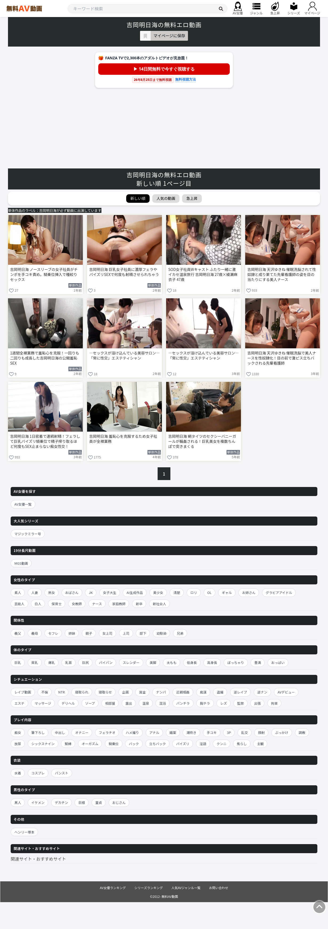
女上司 (107, 633)
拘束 (274, 703)
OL (209, 592)
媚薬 (173, 732)
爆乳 (51, 662)
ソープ (90, 703)
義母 (34, 633)
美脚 (153, 662)
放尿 (17, 743)
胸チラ (205, 703)
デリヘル (68, 703)
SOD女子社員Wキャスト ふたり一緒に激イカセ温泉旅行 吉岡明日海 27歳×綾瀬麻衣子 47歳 (202, 274)
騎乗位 (114, 743)
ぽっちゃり (235, 662)
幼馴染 (162, 633)
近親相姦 (183, 692)
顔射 (261, 732)
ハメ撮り (132, 732)
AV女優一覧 (23, 504)
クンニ (221, 743)
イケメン (38, 802)
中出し (60, 732)
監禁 (240, 703)
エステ (19, 703)
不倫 (44, 692)
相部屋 (110, 703)
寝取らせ (105, 692)
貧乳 (34, 662)
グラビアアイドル (279, 592)
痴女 (17, 732)
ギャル (227, 592)
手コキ (212, 732)
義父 (17, 633)
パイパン (105, 662)
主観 (260, 743)
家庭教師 (118, 603)
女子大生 (109, 592)
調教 (302, 732)
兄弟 (180, 633)
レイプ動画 (22, 692)
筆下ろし (38, 732)
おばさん (72, 592)
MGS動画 (21, 563)
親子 (88, 633)
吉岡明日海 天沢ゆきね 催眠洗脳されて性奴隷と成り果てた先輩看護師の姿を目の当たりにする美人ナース (281, 274)
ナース (97, 603)
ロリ (193, 592)
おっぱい (278, 662)
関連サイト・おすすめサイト (38, 859)
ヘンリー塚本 (24, 832)
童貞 (98, 802)
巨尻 (85, 662)
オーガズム (90, 743)
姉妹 (71, 633)
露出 (128, 703)
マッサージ (43, 703)
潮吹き (191, 732)
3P (229, 732)
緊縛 (68, 743)
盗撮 (220, 692)
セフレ (53, 633)
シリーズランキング (148, 887)
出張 (257, 703)
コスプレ (38, 772)
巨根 (81, 802)
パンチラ (183, 703)
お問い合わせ (218, 887)
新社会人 (159, 603)
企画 (125, 692)
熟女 (51, 592)
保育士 (57, 603)
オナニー (81, 732)
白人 (38, 603)
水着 (17, 772)
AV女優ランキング (113, 887)
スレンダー (131, 662)
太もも (172, 662)
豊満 (257, 662)
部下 (143, 633)
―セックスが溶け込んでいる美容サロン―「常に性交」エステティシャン (124, 355)
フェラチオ (107, 732)
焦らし (242, 743)
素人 (17, 592)
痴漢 (203, 692)
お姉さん (248, 592)
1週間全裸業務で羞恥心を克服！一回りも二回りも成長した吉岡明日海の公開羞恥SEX (44, 358)
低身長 (192, 662)
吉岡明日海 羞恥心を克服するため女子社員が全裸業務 (123, 439)
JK (91, 592)
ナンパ (161, 692)
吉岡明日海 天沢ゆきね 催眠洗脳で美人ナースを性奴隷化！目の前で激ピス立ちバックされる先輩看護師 (281, 358)
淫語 (203, 743)
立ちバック (157, 743)
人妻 (34, 592)
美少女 (158, 592)
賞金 (142, 692)
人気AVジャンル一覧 (185, 887)
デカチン (61, 802)
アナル (154, 732)
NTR (61, 692)
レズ (223, 703)
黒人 (17, 802)
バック (134, 743)
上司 (126, 633)
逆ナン (262, 692)
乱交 (244, 732)
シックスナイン (43, 743)
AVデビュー (286, 692)
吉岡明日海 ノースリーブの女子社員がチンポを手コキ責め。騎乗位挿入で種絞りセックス (44, 274)
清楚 (176, 592)
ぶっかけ (281, 732)
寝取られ (81, 692)
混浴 (162, 703)
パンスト (61, 772)
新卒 (139, 603)
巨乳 (17, 662)
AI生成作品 (134, 592)
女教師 (77, 603)
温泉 (145, 703)
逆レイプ (240, 692)
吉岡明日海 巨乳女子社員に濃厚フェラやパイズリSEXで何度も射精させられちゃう (124, 272)
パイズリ (182, 743)
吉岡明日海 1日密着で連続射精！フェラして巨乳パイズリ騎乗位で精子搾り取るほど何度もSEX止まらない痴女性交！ (45, 441)
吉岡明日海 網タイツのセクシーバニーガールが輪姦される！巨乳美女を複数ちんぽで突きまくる (202, 441)
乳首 (68, 662)
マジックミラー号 (27, 533)
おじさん (119, 802)
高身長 (212, 662)
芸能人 (19, 603)
